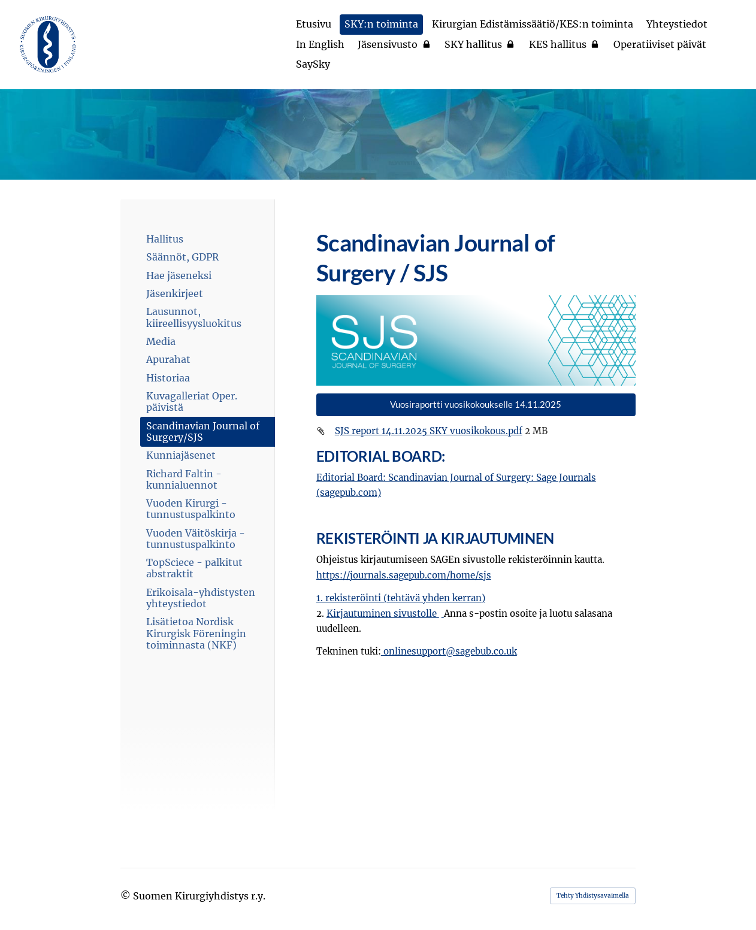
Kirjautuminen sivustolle (382, 613)
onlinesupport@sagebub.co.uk (449, 651)
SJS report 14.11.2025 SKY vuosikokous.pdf (428, 431)
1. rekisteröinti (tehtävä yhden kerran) (400, 598)
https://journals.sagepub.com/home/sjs (403, 575)
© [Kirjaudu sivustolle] (126, 896)
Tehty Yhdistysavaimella (593, 895)
